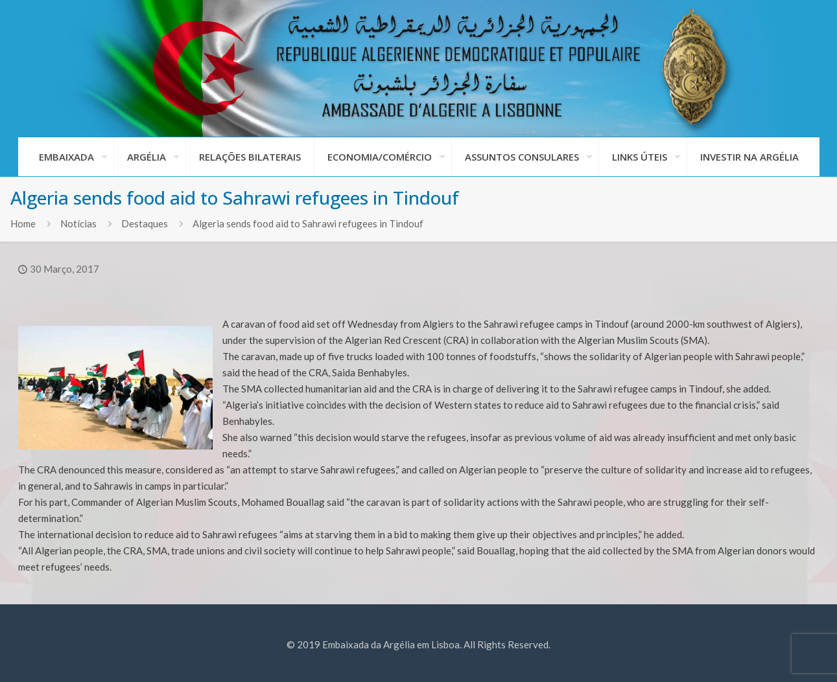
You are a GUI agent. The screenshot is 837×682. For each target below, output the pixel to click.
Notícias (78, 223)
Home (23, 223)
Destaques (144, 223)
